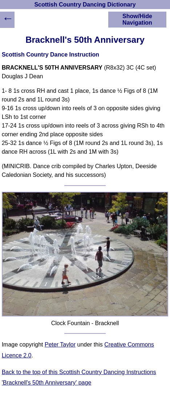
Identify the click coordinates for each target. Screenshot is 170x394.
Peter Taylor (60, 344)
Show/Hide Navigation (137, 19)
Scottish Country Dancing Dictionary (84, 4)
